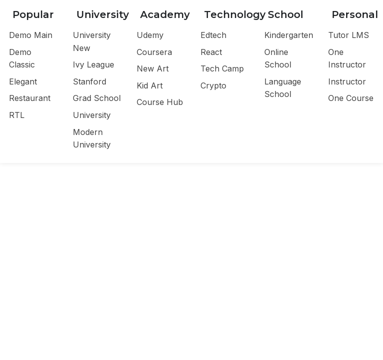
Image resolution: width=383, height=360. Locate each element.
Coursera (154, 52)
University (92, 115)
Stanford (89, 81)
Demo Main (30, 35)
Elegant (23, 81)
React (211, 52)
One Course (351, 98)
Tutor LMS (348, 35)
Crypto (213, 85)
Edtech (213, 35)
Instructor (347, 81)
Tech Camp (222, 69)
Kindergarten (288, 35)
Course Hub (160, 102)
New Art (153, 69)
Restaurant (29, 98)
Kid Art (150, 85)
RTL (16, 115)
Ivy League (93, 65)
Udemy (150, 35)
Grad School (97, 98)
